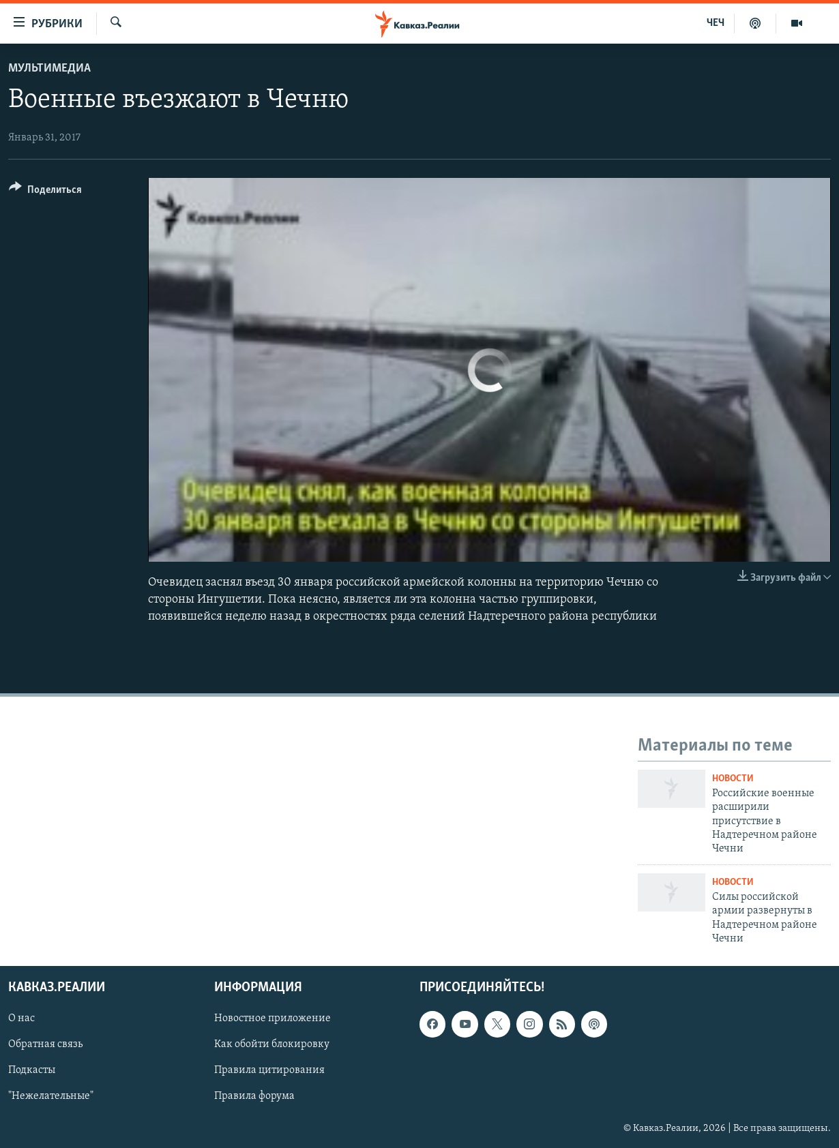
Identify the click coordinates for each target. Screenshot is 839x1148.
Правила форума (254, 1096)
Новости (733, 779)
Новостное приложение (272, 1019)
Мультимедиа (49, 68)
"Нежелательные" (50, 1096)
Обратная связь (45, 1045)
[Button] (45, 192)
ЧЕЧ (715, 23)
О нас (21, 1019)
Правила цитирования (269, 1071)
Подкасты (31, 1071)
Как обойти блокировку (271, 1045)
